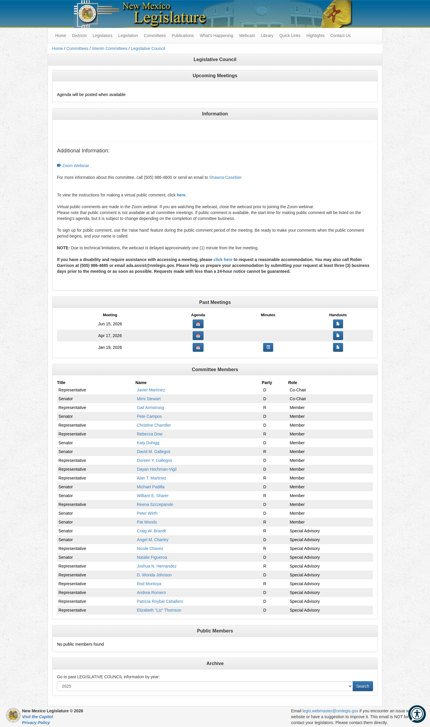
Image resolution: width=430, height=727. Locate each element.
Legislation (128, 35)
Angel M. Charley (152, 539)
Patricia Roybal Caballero (160, 601)
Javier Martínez (151, 390)
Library (267, 35)
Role (292, 382)
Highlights (315, 35)
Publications (183, 35)
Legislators (102, 35)
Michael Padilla (150, 486)
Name (141, 382)
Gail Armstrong (150, 407)
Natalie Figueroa (152, 557)
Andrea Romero (151, 592)
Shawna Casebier (225, 177)
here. (182, 195)
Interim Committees (109, 48)
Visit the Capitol (37, 716)
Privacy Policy (36, 722)
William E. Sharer (153, 495)
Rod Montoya (149, 583)
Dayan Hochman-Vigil (157, 469)
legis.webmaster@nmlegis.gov (330, 711)
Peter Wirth (147, 513)
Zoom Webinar (73, 165)
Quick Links (289, 35)
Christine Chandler (154, 425)
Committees (155, 35)
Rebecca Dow (149, 434)
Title (61, 382)
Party (267, 382)
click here (223, 259)
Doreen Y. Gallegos (154, 460)
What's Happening (216, 35)
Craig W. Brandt (151, 531)
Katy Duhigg (148, 442)
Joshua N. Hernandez (157, 566)
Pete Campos (149, 416)
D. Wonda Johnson (154, 575)
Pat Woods (147, 522)
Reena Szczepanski (155, 504)
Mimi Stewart (149, 398)
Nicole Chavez (150, 548)
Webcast (247, 35)
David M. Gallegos (153, 451)
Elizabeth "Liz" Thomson (159, 610)
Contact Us (340, 35)
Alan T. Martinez (151, 478)
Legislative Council (148, 48)
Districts (79, 35)
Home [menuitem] (60, 35)
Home (57, 48)
